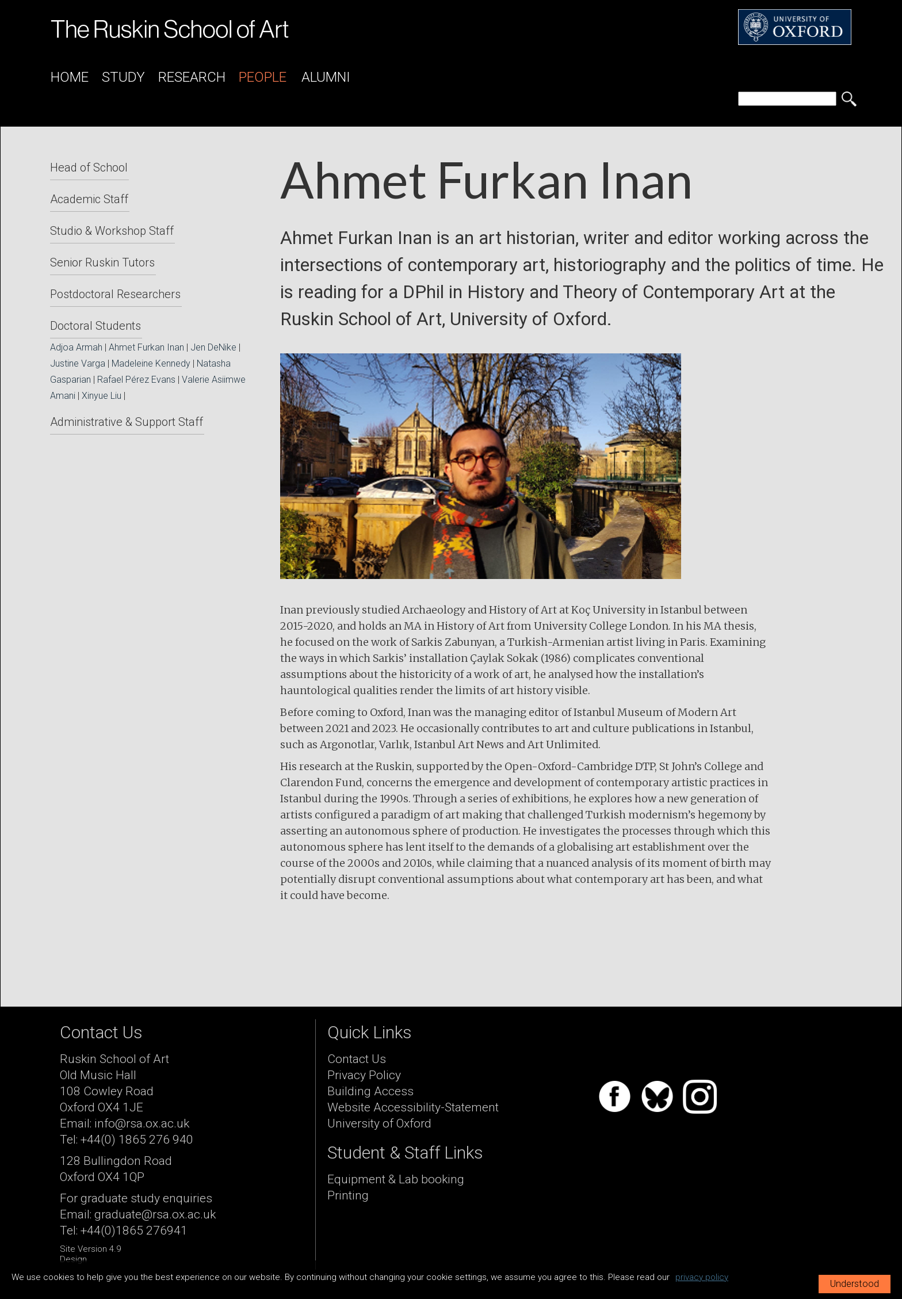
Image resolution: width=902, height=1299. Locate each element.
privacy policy (701, 1277)
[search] (787, 99)
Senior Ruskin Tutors (102, 262)
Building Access (370, 1091)
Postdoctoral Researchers (115, 294)
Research (192, 77)
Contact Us (356, 1059)
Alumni (325, 77)
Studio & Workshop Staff (112, 231)
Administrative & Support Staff (126, 422)
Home (70, 77)
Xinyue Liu (101, 395)
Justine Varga (77, 363)
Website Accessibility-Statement (413, 1107)
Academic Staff (89, 199)
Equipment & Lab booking (395, 1179)
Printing (348, 1195)
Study (123, 77)
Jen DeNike (213, 347)
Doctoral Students (95, 326)
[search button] (849, 99)
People (262, 77)
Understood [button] (854, 1283)
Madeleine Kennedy (151, 363)
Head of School (89, 167)
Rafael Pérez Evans (136, 379)
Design (73, 1259)
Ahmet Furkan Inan (146, 347)
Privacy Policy (364, 1075)
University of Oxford (379, 1123)
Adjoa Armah (76, 347)
